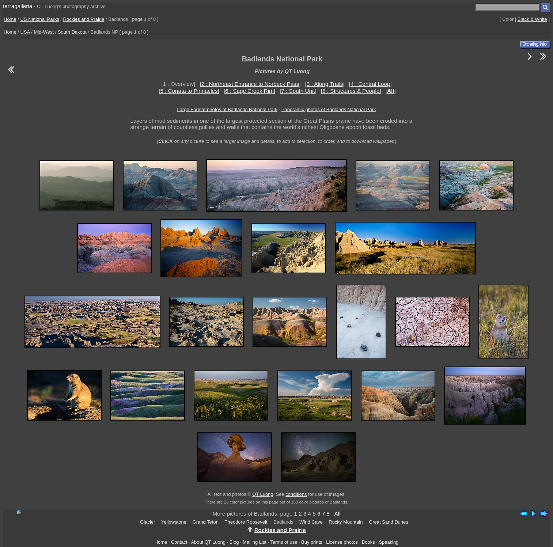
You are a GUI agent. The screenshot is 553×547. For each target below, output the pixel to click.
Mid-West (44, 32)
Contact (179, 542)
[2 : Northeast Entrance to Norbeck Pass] (250, 84)
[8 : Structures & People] (351, 91)
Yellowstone (173, 522)
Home (10, 19)
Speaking (388, 542)
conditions (296, 494)
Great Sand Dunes (388, 522)
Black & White (532, 19)
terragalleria (17, 6)
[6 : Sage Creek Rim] (249, 91)
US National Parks (39, 19)
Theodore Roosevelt (246, 522)
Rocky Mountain (346, 522)
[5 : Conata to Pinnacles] (189, 91)
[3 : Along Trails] (325, 84)
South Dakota (72, 32)
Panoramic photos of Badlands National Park (328, 109)
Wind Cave (311, 522)
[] (391, 91)
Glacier (147, 522)
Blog (234, 542)
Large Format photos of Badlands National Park (227, 109)
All (337, 513)
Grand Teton (206, 522)
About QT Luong (208, 542)
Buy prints (311, 542)
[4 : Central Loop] (370, 84)
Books (368, 542)
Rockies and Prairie (84, 19)
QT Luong (262, 494)
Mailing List (254, 542)
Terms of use (283, 542)
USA (25, 32)
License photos (342, 542)
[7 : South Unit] (298, 91)
